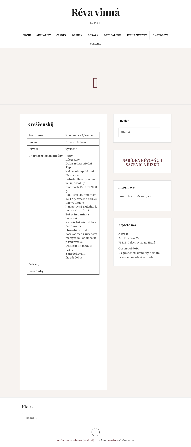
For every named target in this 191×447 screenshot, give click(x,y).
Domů (27, 35)
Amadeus (112, 440)
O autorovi (160, 35)
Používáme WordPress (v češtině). (75, 440)
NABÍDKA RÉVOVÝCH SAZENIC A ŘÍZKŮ (142, 162)
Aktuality (43, 35)
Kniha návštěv (137, 35)
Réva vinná (95, 11)
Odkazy (93, 35)
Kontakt (96, 43)
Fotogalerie (112, 35)
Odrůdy (77, 35)
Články (61, 35)
